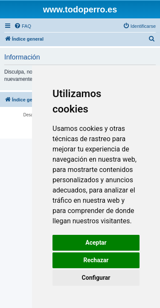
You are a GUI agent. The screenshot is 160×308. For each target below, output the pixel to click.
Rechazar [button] (96, 260)
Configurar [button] (96, 277)
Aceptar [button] (96, 242)
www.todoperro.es (80, 9)
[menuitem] (22, 26)
